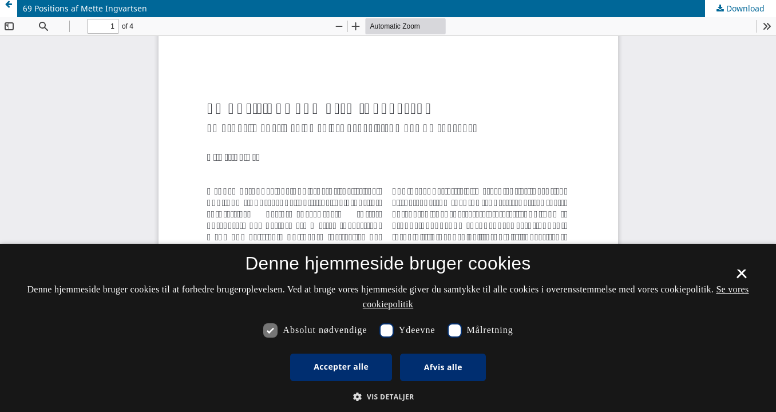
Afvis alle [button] (443, 367)
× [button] (741, 278)
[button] (388, 397)
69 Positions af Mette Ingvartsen (85, 8)
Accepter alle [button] (341, 366)
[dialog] (388, 328)
